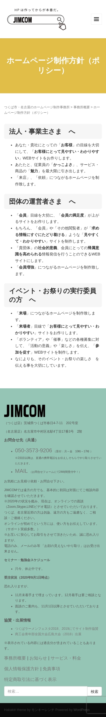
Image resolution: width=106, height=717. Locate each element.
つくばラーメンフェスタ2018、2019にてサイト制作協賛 (56, 629)
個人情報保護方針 (21, 668)
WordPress (81, 710)
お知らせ (38, 658)
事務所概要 (81, 107)
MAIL (21, 471)
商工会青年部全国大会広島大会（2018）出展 (48, 634)
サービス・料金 (66, 658)
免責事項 (51, 668)
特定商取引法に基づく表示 (30, 679)
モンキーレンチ (42, 710)
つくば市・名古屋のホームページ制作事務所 (37, 107)
